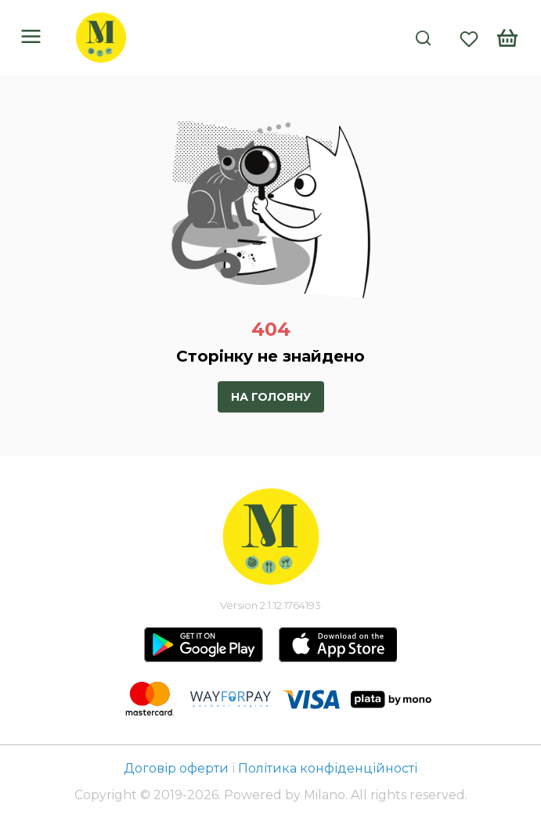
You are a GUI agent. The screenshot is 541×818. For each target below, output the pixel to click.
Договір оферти (178, 768)
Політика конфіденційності (327, 768)
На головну (271, 397)
